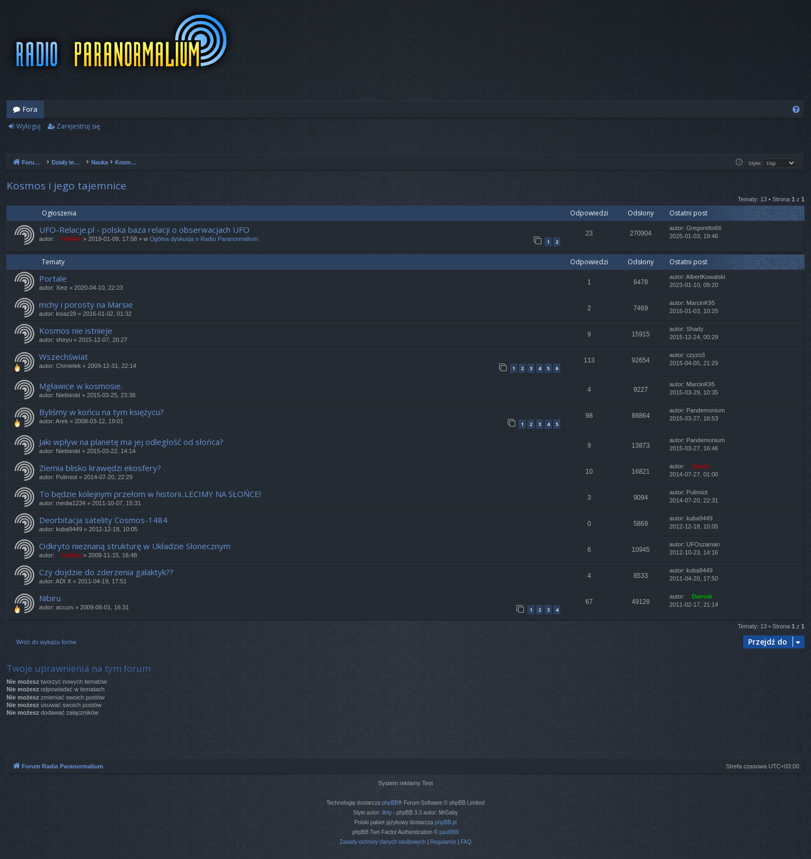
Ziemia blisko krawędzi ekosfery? (100, 467)
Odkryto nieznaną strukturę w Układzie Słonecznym (135, 545)
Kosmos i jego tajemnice (66, 186)
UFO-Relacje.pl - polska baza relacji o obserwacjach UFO (144, 229)
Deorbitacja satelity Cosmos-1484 (103, 519)
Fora (30, 109)
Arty (387, 813)
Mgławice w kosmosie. (81, 385)
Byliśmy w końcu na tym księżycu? (101, 411)
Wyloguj (28, 126)
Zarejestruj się (78, 126)
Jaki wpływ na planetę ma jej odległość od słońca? (131, 441)
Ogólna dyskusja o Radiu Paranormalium (204, 239)
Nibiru (50, 598)
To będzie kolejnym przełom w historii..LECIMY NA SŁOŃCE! (150, 493)
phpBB (390, 803)
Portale (53, 278)
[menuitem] (796, 109)
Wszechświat (63, 356)
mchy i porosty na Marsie (86, 304)
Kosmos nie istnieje (75, 330)
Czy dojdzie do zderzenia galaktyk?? (106, 572)
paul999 (449, 832)
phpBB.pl (446, 822)
